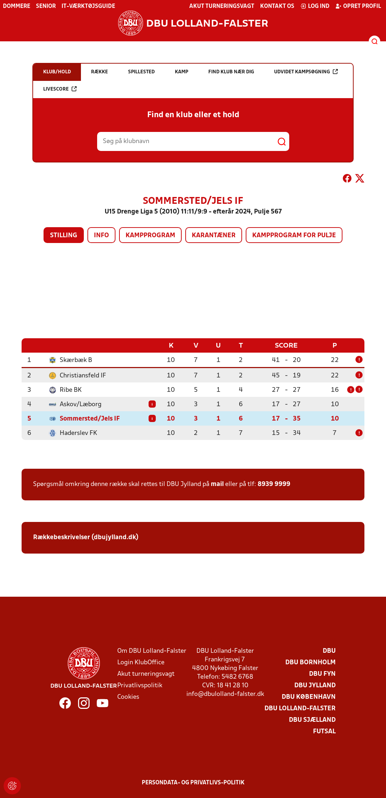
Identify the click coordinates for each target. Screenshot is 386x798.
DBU (329, 651)
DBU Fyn (322, 674)
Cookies (128, 697)
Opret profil (358, 6)
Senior (46, 6)
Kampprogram (150, 236)
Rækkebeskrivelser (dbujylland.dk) (85, 537)
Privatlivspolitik (139, 685)
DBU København (309, 697)
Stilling (63, 236)
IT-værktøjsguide (88, 6)
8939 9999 (274, 484)
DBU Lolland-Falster (300, 708)
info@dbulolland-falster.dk (225, 694)
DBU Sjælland (312, 720)
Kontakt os (277, 6)
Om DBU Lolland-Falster (151, 651)
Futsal (324, 731)
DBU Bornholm (310, 662)
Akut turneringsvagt (221, 6)
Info (101, 236)
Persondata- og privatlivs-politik (193, 782)
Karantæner (214, 236)
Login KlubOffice (140, 662)
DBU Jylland (315, 685)
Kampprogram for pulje (294, 236)
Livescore (60, 89)
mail (217, 484)
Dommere (16, 6)
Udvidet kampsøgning (306, 71)
